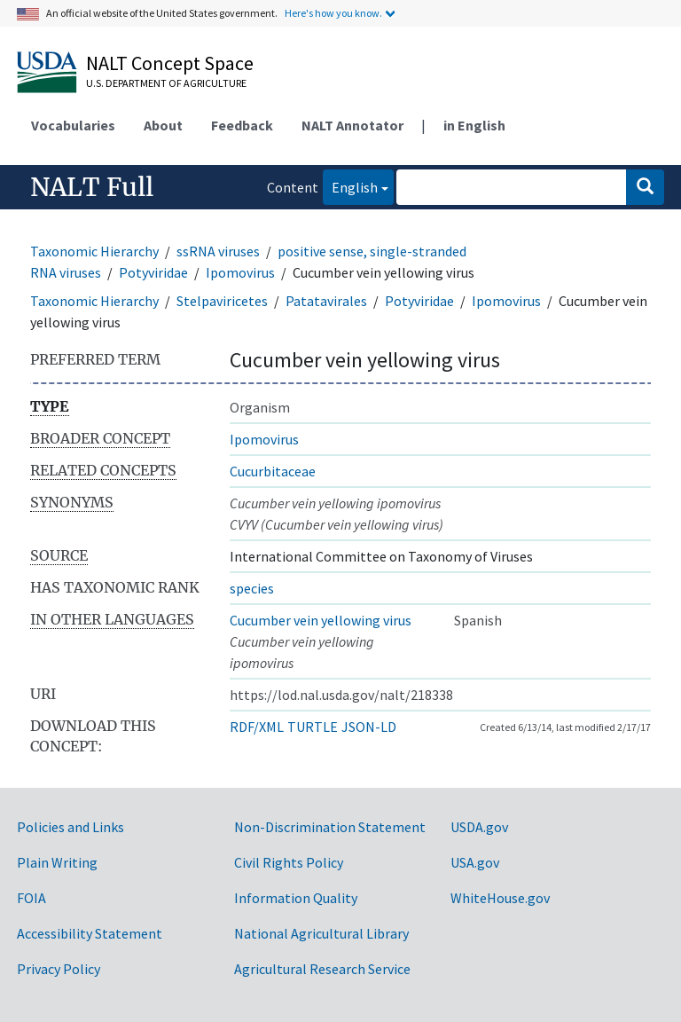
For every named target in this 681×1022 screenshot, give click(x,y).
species (252, 588)
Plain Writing (57, 862)
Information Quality (295, 898)
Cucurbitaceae (273, 471)
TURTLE (312, 726)
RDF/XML (257, 726)
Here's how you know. (333, 13)
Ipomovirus (240, 272)
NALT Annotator (352, 125)
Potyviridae (153, 272)
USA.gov (474, 862)
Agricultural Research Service (322, 969)
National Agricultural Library (321, 933)
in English (474, 125)
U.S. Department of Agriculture (166, 83)
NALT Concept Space (170, 63)
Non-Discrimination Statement (330, 827)
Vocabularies (73, 125)
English (350, 186)
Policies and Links (70, 827)
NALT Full (91, 187)
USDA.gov (479, 827)
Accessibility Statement (89, 933)
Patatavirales (326, 301)
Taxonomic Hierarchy (94, 251)
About (163, 125)
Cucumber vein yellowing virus (320, 620)
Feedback (242, 125)
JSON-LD (368, 726)
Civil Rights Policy (288, 862)
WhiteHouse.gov (500, 898)
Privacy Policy (58, 969)
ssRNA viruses (218, 251)
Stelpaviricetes (222, 301)
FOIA (31, 898)
